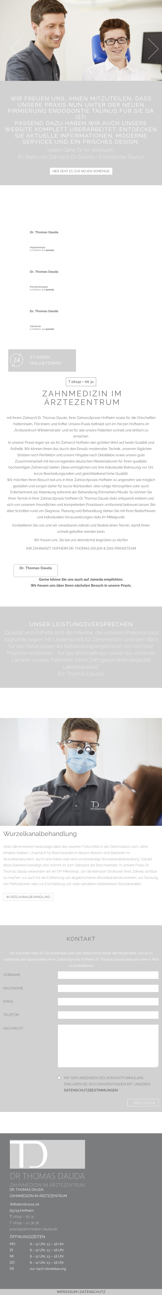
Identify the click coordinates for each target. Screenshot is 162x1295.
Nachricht (13, 1028)
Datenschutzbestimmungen (91, 1090)
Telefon (11, 1015)
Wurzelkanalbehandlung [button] (28, 897)
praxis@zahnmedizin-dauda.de (33, 1229)
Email (8, 1001)
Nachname (13, 988)
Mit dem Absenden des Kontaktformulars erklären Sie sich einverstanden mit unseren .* (107, 1084)
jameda (50, 250)
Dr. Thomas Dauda (44, 232)
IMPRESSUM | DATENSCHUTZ (81, 1292)
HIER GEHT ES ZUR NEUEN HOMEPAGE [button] (81, 171)
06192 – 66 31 (23, 1217)
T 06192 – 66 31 (81, 382)
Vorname (12, 975)
